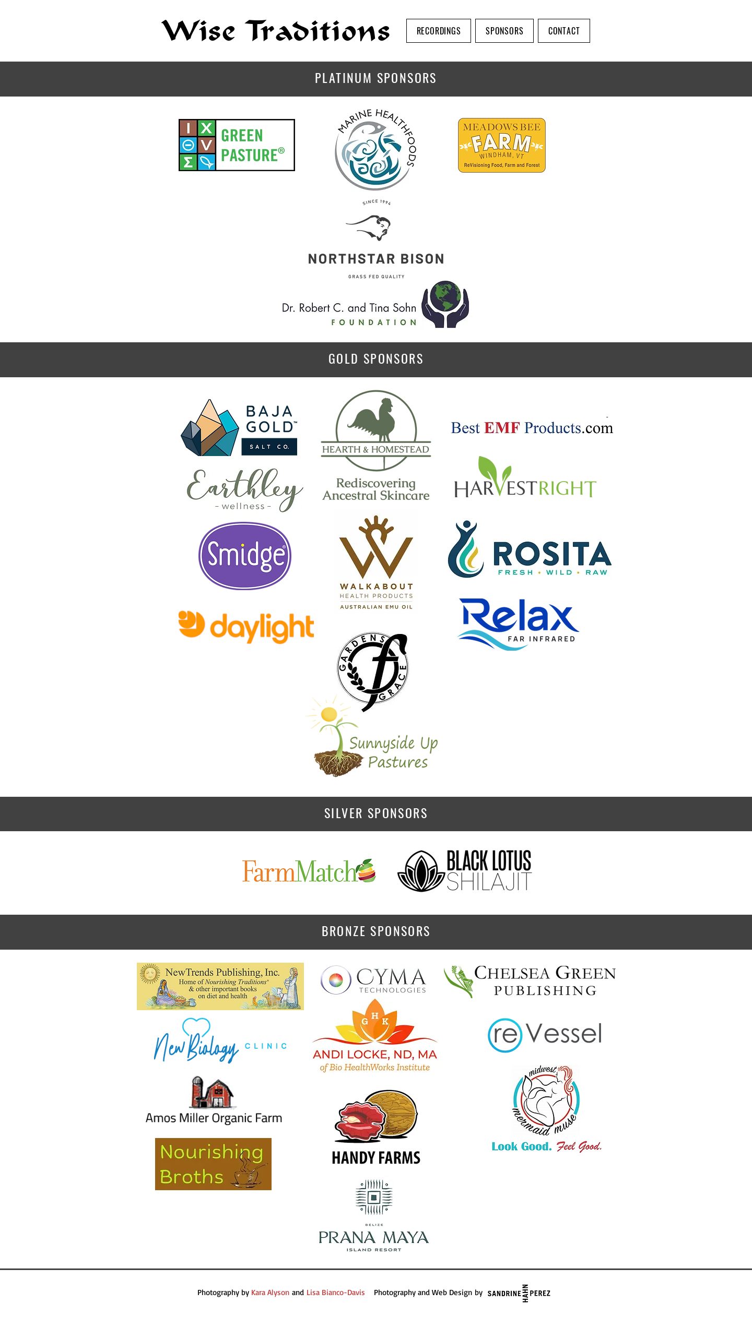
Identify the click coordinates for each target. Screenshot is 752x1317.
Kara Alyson (270, 1292)
